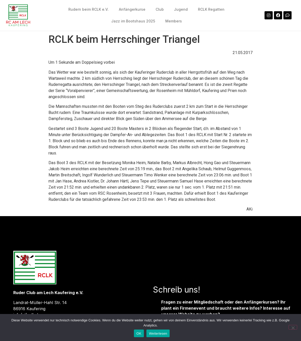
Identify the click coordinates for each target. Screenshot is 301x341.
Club (160, 9)
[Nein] (293, 327)
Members (173, 21)
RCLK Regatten (211, 9)
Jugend (181, 9)
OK (138, 333)
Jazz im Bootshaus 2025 (133, 21)
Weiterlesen (158, 333)
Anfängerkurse (132, 9)
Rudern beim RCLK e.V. (88, 9)
